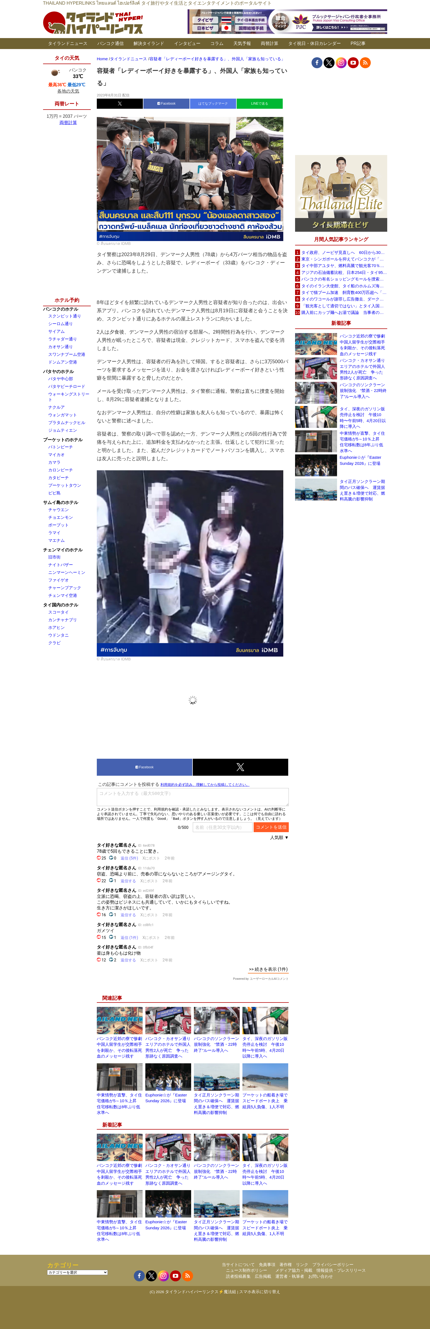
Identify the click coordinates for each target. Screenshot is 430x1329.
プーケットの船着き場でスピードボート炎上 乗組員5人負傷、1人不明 (265, 1101)
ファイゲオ (58, 580)
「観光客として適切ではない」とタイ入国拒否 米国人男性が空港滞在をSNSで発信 (344, 305)
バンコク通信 (110, 43)
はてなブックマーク (213, 103)
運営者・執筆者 (289, 1276)
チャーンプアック (64, 587)
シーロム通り (60, 323)
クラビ (54, 642)
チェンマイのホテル (63, 550)
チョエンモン (60, 517)
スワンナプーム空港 (66, 354)
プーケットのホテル (63, 439)
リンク (302, 1264)
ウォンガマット (62, 415)
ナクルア (56, 407)
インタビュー (187, 43)
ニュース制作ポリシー (246, 1270)
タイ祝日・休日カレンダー (314, 43)
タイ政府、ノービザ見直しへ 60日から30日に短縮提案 (344, 252)
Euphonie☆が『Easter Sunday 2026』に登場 (360, 460)
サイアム (56, 331)
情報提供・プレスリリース (341, 1270)
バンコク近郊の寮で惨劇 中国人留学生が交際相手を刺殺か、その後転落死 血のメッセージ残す (363, 345)
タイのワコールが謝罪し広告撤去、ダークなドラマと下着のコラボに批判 (344, 299)
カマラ (54, 462)
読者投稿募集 (238, 1276)
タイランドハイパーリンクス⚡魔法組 (200, 1291)
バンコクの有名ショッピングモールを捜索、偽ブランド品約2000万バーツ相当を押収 (344, 279)
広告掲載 (263, 1276)
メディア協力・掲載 (293, 1270)
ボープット (58, 525)
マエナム (56, 540)
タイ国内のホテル (60, 605)
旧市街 (54, 557)
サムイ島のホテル (60, 502)
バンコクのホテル (60, 309)
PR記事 (358, 43)
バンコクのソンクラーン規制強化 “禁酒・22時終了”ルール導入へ (216, 1044)
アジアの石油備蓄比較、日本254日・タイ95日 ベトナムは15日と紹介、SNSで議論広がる (344, 272)
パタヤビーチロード (66, 386)
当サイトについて (238, 1264)
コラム (217, 43)
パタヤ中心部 (60, 378)
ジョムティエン (62, 430)
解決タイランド (149, 43)
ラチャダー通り (62, 339)
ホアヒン (56, 627)
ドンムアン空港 (62, 362)
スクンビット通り (64, 316)
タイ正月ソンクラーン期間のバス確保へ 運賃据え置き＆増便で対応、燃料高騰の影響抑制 (362, 490)
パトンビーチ (60, 447)
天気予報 (242, 43)
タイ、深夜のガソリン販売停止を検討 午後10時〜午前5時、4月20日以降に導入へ (363, 417)
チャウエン (58, 509)
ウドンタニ (58, 635)
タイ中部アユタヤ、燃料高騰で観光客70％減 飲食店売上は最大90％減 (344, 265)
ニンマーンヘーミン (66, 572)
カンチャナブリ (62, 619)
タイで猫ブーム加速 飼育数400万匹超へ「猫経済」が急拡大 (344, 292)
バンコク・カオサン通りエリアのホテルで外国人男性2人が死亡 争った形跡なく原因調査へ (362, 369)
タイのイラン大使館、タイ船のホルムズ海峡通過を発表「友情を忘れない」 (344, 285)
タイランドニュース (67, 43)
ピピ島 (54, 493)
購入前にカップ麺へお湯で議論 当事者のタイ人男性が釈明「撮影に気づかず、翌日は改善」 (344, 312)
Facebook (166, 103)
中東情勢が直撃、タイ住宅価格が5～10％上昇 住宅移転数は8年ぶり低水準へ (362, 442)
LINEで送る (259, 103)
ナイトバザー (60, 564)
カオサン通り (60, 346)
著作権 (285, 1264)
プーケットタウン (64, 485)
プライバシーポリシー (332, 1264)
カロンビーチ (60, 470)
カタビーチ (58, 477)
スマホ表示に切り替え (259, 1291)
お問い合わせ (320, 1276)
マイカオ (56, 454)
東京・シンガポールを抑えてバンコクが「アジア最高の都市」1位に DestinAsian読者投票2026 (344, 259)
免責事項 (267, 1264)
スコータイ (58, 612)
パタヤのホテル (58, 371)
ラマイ (54, 532)
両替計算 (269, 43)
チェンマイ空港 (62, 595)
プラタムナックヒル (66, 422)
